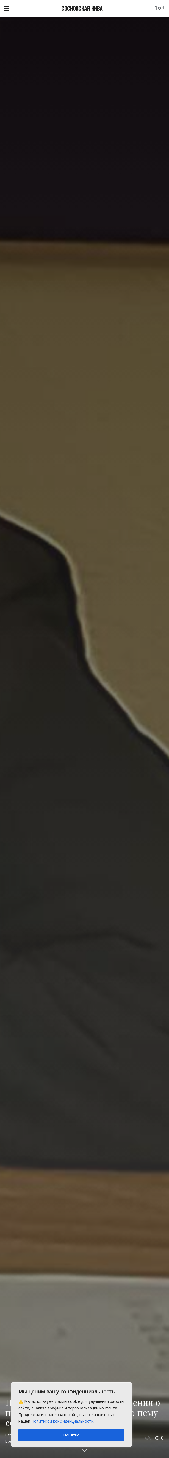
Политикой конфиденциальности (62, 1421)
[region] (71, 1414)
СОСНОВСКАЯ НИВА (81, 8)
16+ (160, 7)
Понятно (71, 1435)
